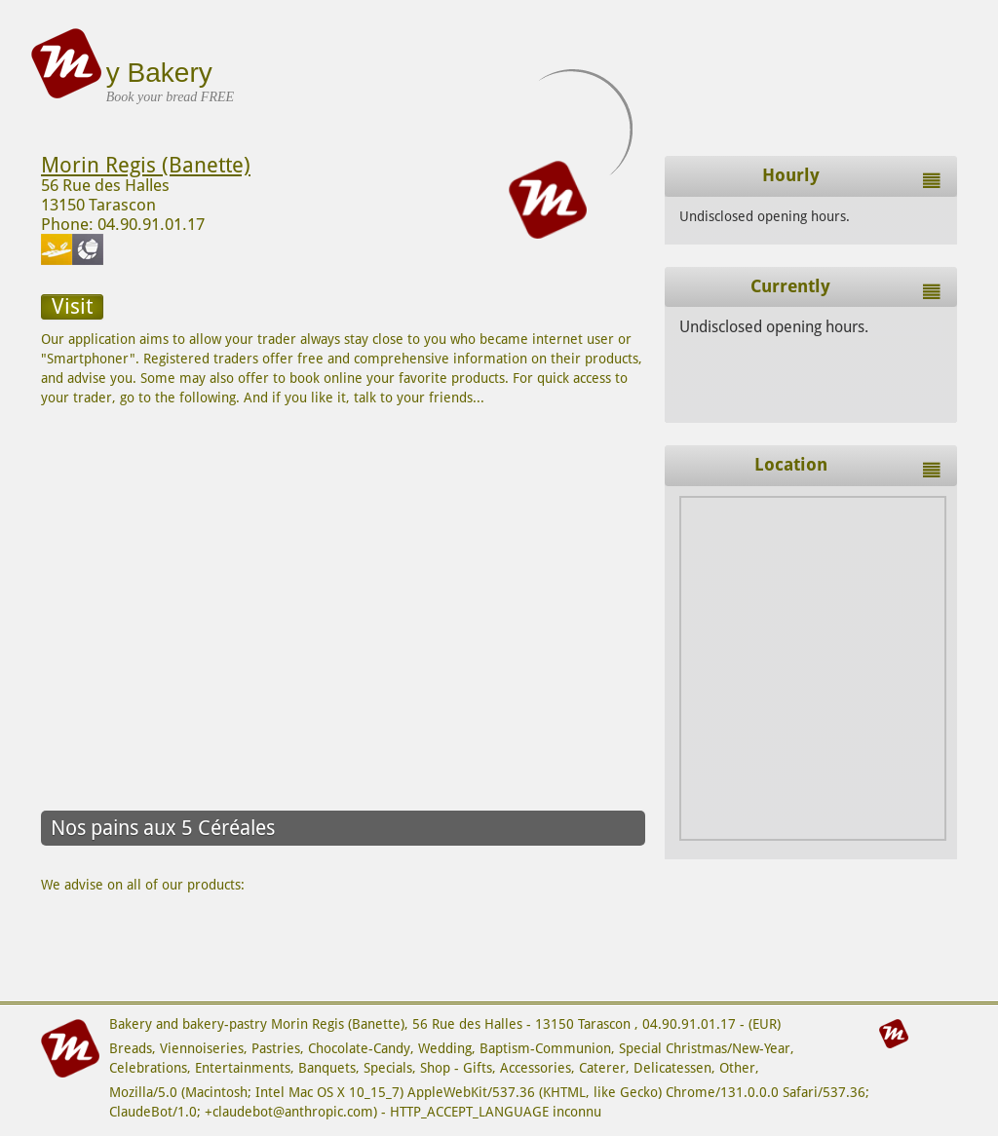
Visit (72, 306)
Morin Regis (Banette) (145, 165)
